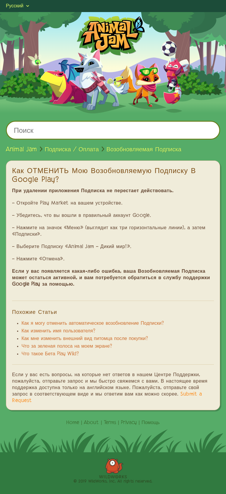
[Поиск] (113, 130)
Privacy (129, 423)
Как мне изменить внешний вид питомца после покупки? (84, 338)
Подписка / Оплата (72, 150)
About (91, 423)
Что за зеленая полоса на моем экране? (66, 346)
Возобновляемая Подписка (144, 150)
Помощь (151, 423)
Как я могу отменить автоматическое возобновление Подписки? (92, 323)
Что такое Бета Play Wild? (50, 354)
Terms (110, 423)
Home (72, 423)
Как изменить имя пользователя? (58, 331)
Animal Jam (21, 150)
